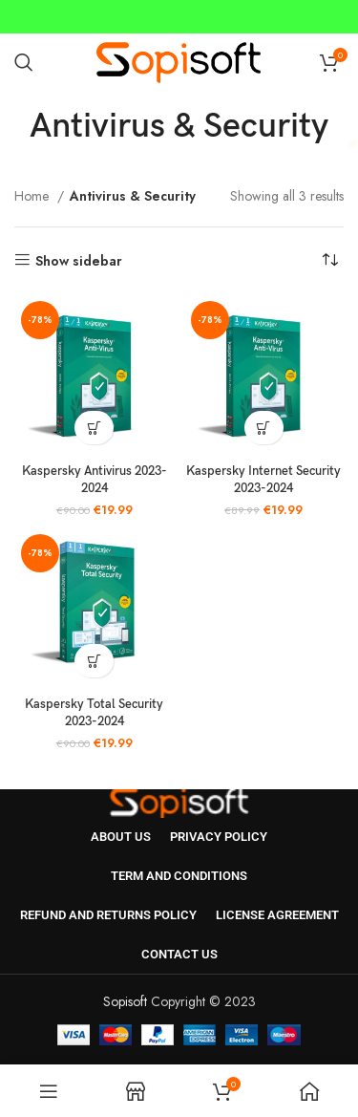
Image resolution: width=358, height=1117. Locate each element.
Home (33, 195)
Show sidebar (78, 260)
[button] (94, 427)
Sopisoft (125, 1001)
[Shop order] (329, 261)
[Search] (24, 62)
